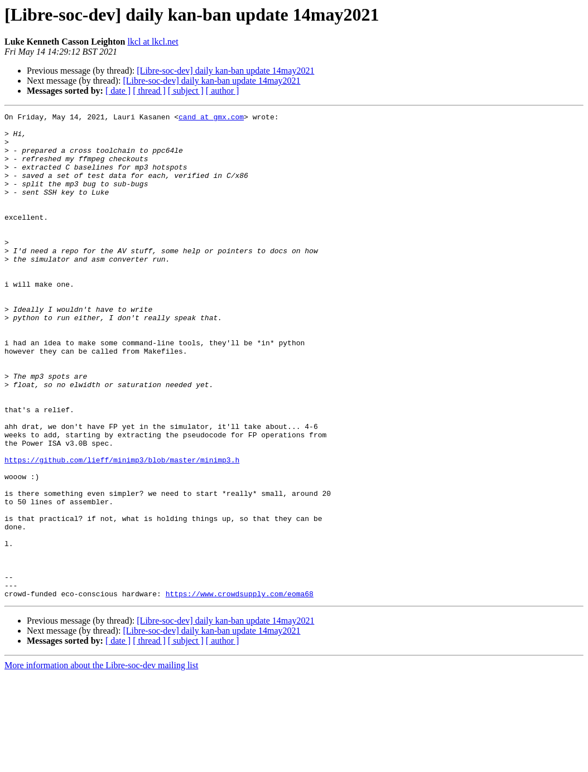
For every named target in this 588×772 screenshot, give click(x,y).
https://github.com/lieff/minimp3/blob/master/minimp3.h (121, 530)
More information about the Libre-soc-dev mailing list (101, 762)
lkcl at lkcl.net (153, 41)
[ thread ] (149, 90)
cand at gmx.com (211, 118)
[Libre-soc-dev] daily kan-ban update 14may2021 (225, 70)
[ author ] (222, 90)
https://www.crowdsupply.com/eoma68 (240, 691)
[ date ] (118, 90)
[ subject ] (186, 90)
